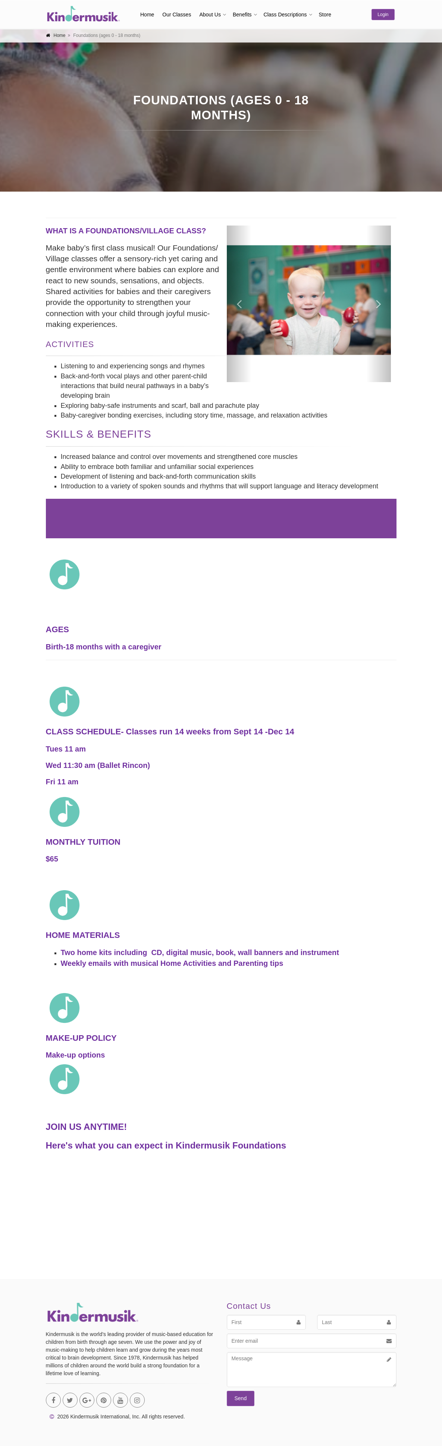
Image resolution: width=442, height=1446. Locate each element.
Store (325, 15)
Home (147, 15)
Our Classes (176, 15)
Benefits (242, 15)
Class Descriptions (285, 15)
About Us (210, 15)
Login (382, 14)
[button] (239, 304)
